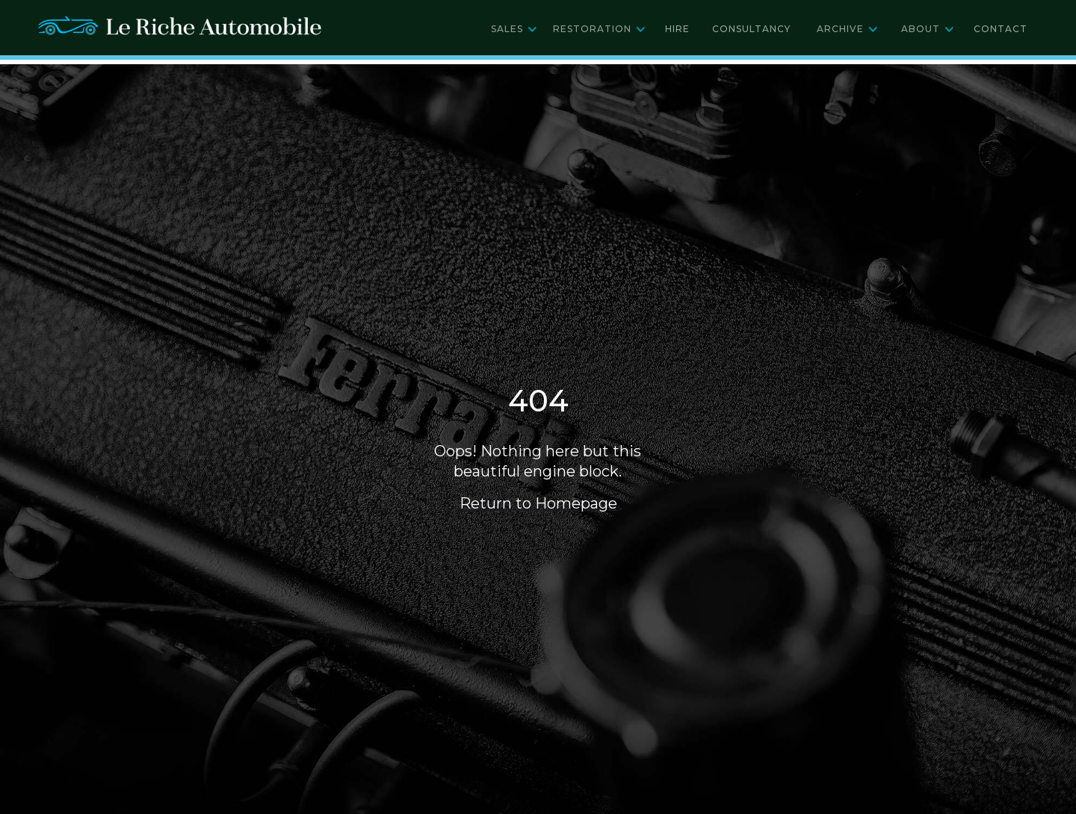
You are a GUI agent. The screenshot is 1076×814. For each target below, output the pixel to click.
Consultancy (751, 28)
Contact (1000, 28)
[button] (514, 29)
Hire (677, 28)
